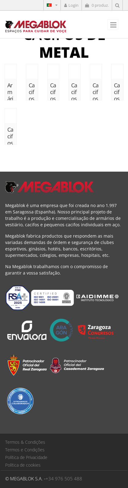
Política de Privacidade (26, 457)
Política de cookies (23, 465)
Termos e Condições (25, 450)
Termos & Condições (25, 442)
